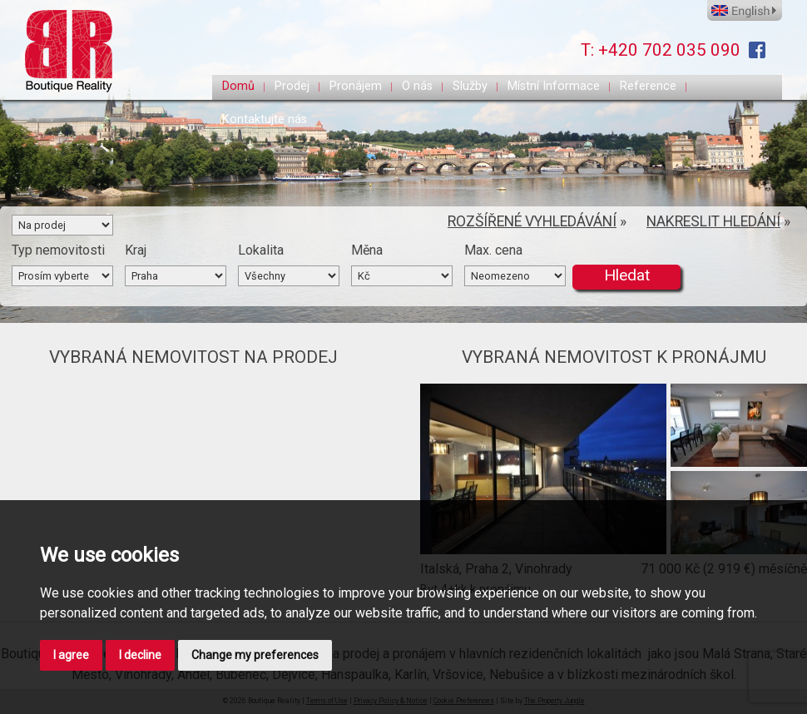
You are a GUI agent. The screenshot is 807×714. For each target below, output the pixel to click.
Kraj (135, 250)
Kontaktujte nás (264, 119)
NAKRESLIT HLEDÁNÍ (713, 221)
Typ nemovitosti (58, 250)
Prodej (292, 86)
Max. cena (493, 250)
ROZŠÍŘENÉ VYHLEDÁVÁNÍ (532, 221)
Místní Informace (553, 86)
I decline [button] (140, 655)
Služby (470, 86)
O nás (417, 86)
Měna (367, 250)
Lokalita (261, 250)
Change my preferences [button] (255, 655)
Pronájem (355, 86)
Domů (238, 86)
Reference (648, 86)
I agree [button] (71, 655)
